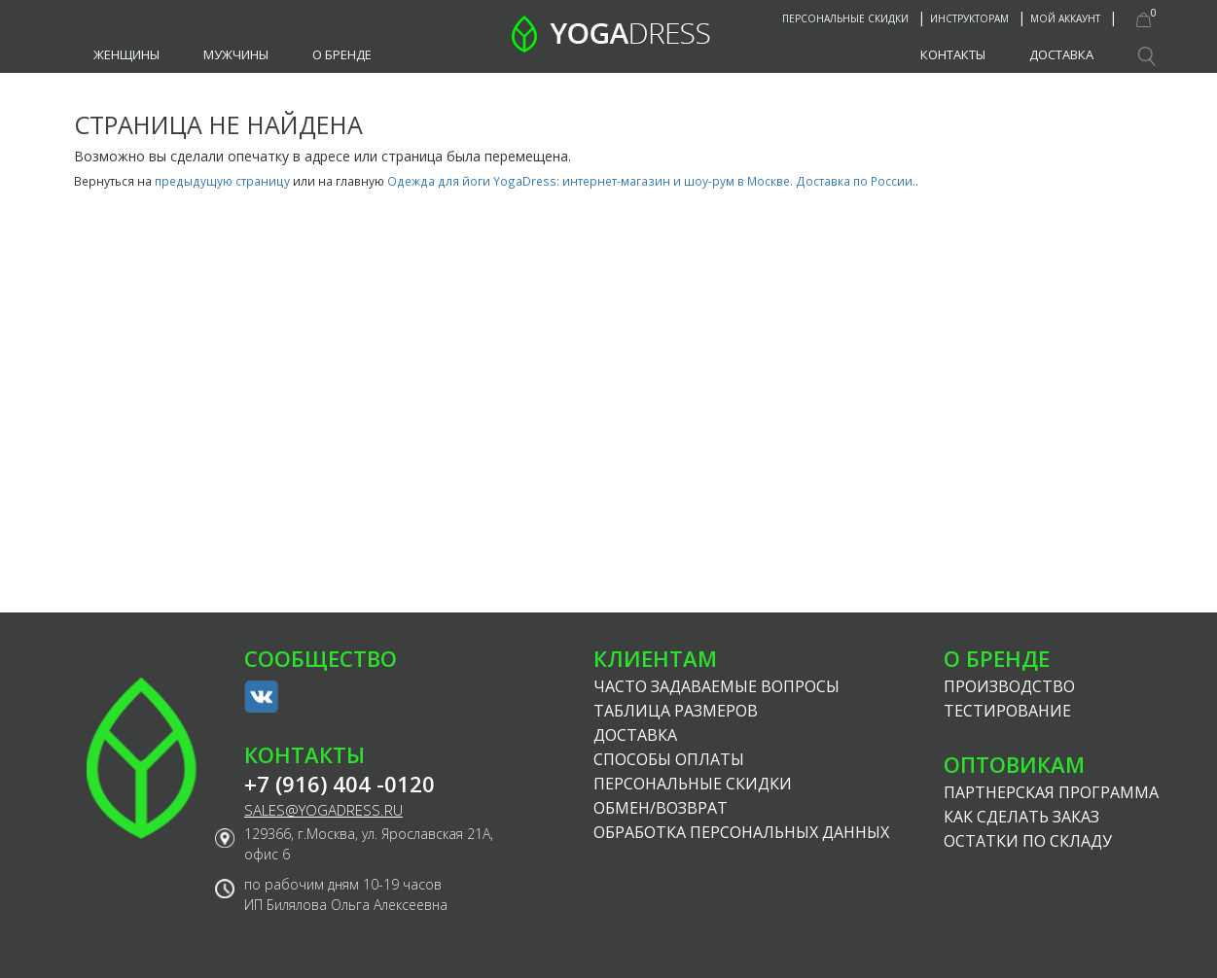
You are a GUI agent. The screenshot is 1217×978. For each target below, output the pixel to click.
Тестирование (1007, 710)
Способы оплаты (668, 759)
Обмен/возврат (660, 808)
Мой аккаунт (1065, 18)
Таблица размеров (675, 710)
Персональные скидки (845, 18)
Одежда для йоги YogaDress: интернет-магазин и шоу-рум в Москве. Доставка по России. (651, 181)
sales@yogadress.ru (323, 810)
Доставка (1061, 54)
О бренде (342, 54)
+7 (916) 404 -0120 (339, 784)
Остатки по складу (1028, 841)
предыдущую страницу (222, 181)
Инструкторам (969, 18)
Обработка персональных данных (741, 832)
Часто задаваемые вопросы (716, 686)
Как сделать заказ (1021, 816)
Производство (1009, 686)
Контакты (952, 54)
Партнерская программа (1051, 792)
